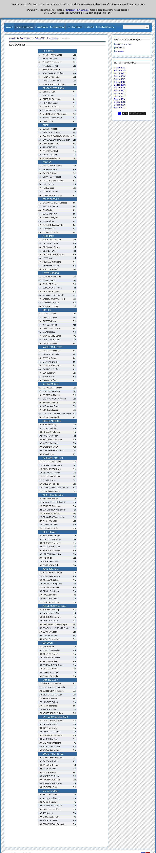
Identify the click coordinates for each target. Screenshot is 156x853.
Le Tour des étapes (24, 27)
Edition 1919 (119, 102)
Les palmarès (41, 27)
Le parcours (119, 51)
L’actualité (89, 27)
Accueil (9, 27)
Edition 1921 (119, 107)
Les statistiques (57, 27)
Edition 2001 (40, 38)
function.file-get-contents (77, 10)
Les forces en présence (123, 44)
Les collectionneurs (105, 27)
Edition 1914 (119, 99)
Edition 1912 (119, 93)
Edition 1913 (119, 96)
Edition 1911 (119, 90)
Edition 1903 (119, 68)
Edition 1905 (119, 73)
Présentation (52, 38)
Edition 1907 (119, 79)
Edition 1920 (119, 105)
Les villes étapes (74, 27)
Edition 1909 (119, 85)
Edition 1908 (119, 82)
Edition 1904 (119, 70)
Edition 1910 (119, 88)
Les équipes (119, 48)
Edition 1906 (119, 76)
